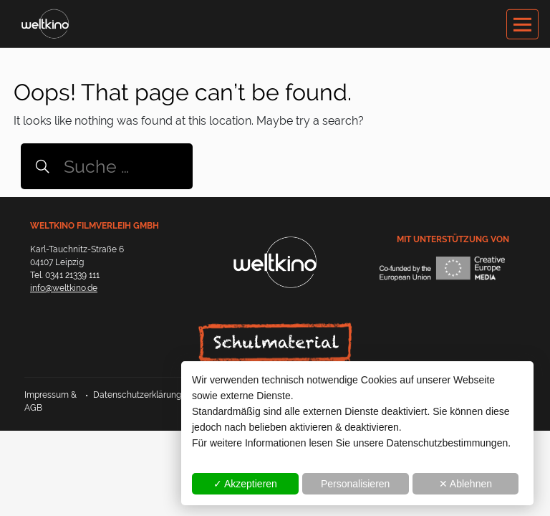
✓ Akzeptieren (245, 483)
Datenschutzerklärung (137, 395)
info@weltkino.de (63, 288)
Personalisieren (355, 483)
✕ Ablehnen (465, 483)
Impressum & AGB (50, 401)
